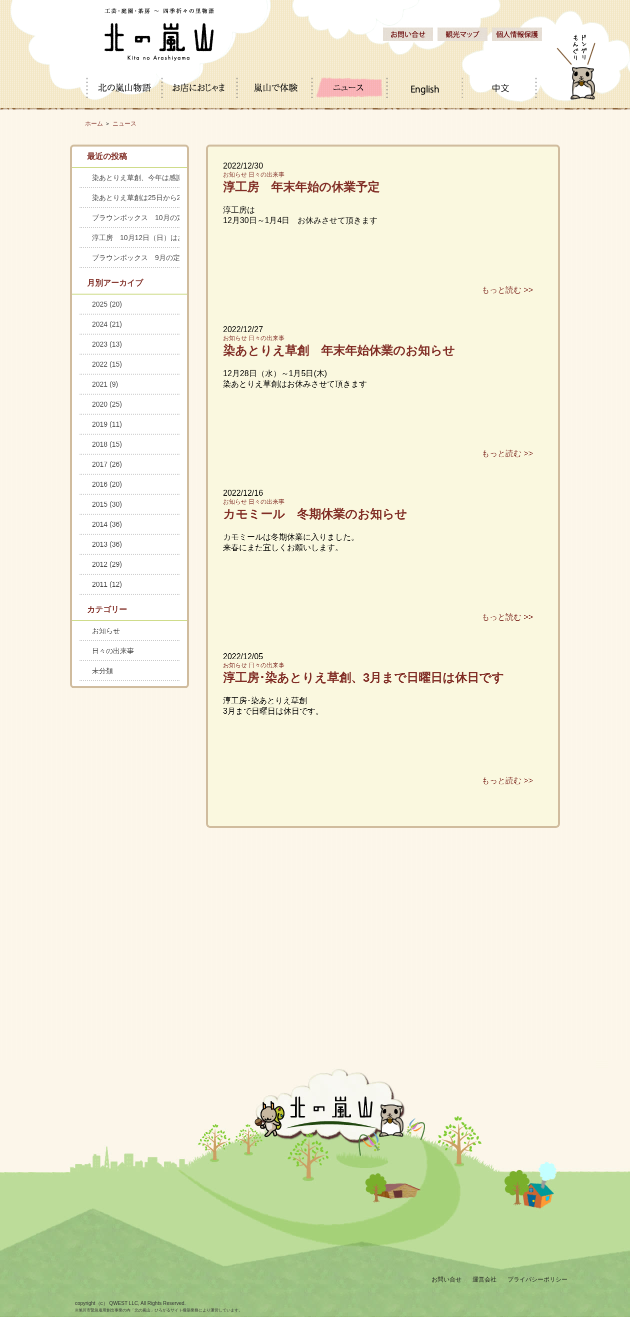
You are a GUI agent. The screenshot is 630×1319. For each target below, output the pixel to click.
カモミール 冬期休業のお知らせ (315, 514)
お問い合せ (447, 1279)
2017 (107, 464)
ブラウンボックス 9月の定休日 (136, 258)
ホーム (94, 123)
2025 (107, 304)
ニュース (124, 123)
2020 (107, 404)
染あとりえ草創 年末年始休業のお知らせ (339, 350)
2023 (107, 344)
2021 (105, 384)
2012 (107, 564)
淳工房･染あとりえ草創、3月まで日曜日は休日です (363, 677)
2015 (107, 504)
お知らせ (235, 174)
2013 (107, 544)
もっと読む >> (507, 290)
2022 (107, 364)
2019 (107, 424)
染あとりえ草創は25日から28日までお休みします (136, 198)
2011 (107, 584)
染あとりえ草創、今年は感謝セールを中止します (136, 178)
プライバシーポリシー (538, 1279)
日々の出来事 (266, 174)
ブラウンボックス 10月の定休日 (136, 218)
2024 (107, 324)
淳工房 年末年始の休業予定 (301, 187)
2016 (107, 484)
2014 (107, 524)
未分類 (102, 671)
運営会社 (484, 1279)
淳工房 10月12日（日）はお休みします (136, 238)
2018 (107, 444)
